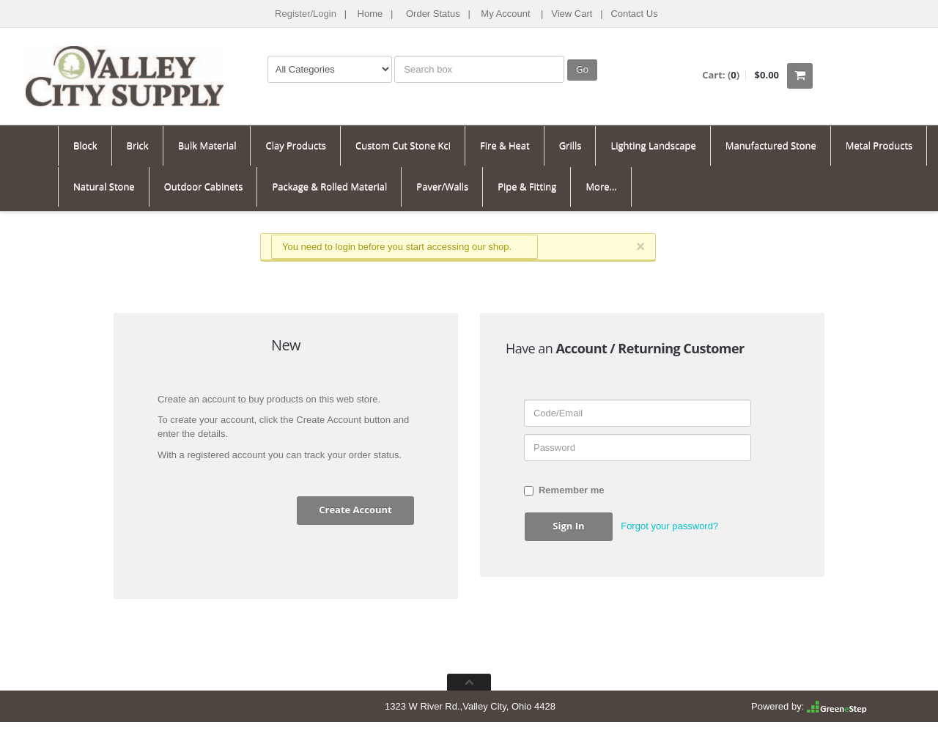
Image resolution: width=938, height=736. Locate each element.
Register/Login (305, 13)
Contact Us (633, 13)
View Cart (571, 13)
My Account (505, 13)
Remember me (564, 490)
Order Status (433, 13)
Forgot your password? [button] (669, 525)
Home (370, 13)
